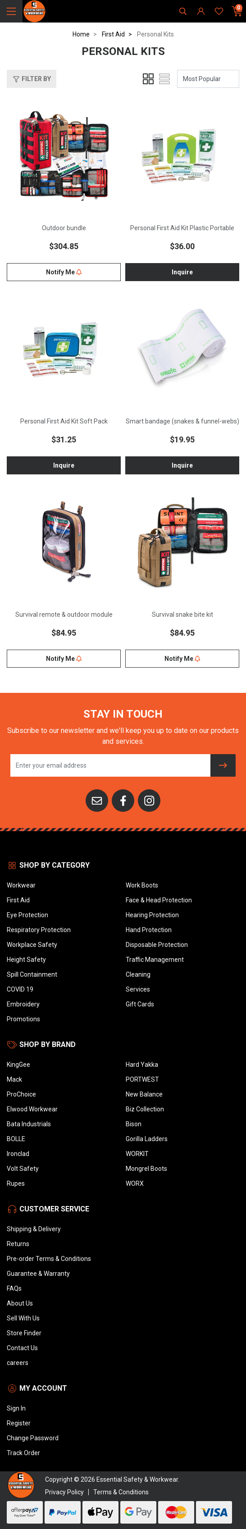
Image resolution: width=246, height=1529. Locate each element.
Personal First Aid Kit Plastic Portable (182, 228)
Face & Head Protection (159, 900)
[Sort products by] (208, 79)
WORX (135, 1183)
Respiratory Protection (39, 929)
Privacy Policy (64, 1492)
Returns (18, 1243)
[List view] (164, 79)
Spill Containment (32, 974)
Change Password (33, 1438)
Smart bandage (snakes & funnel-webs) (182, 421)
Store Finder (24, 1333)
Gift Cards (140, 1004)
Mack (14, 1079)
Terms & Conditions (121, 1492)
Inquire (182, 272)
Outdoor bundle (64, 228)
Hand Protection (149, 929)
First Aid (18, 900)
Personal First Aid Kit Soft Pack (64, 421)
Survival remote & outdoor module (64, 614)
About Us (20, 1303)
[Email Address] (110, 765)
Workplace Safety (32, 944)
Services (138, 989)
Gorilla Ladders (147, 1138)
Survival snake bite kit (182, 614)
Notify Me (64, 272)
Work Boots (142, 885)
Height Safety (26, 959)
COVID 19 (20, 989)
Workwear (21, 885)
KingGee (18, 1064)
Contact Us (22, 1348)
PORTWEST (142, 1079)
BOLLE (16, 1138)
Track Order (23, 1452)
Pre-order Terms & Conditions (49, 1258)
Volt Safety (23, 1168)
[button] (31, 79)
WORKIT (137, 1153)
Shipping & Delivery (34, 1229)
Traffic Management (155, 959)
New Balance (144, 1094)
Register (19, 1423)
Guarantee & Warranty (38, 1273)
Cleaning (138, 974)
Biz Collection (145, 1109)
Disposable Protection (157, 944)
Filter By (31, 79)
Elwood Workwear (32, 1109)
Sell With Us (23, 1318)
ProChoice (21, 1094)
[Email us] (97, 800)
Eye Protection (27, 915)
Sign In (16, 1408)
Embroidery (23, 1004)
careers (17, 1362)
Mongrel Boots (146, 1168)
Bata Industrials (29, 1124)
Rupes (16, 1183)
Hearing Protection (152, 915)
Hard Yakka (142, 1064)
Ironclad (18, 1153)
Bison (133, 1124)
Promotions (23, 1019)
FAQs (14, 1288)
